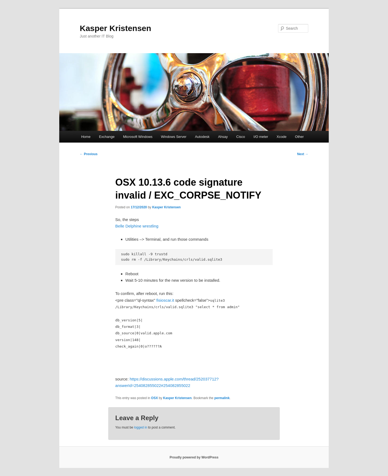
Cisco (240, 137)
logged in (140, 427)
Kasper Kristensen (115, 28)
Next (302, 154)
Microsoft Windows (138, 137)
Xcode (281, 137)
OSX (154, 398)
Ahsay (223, 137)
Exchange (107, 137)
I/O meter (261, 137)
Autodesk (202, 137)
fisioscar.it (165, 300)
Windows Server (173, 137)
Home (86, 137)
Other (299, 137)
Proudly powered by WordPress (193, 457)
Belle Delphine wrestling (136, 226)
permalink (222, 398)
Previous (89, 154)
